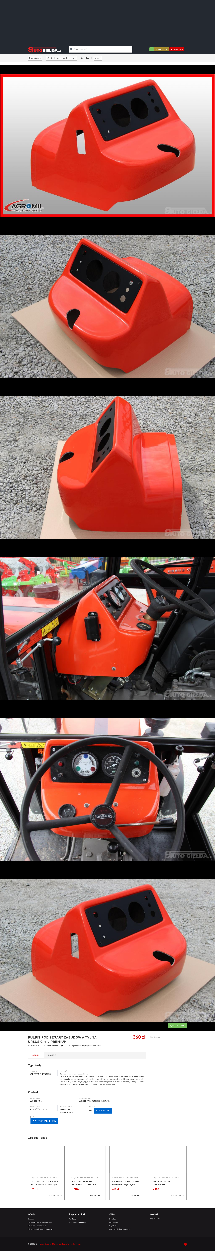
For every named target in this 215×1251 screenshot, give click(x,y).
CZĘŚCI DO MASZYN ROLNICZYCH (44, 1178)
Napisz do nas (155, 1218)
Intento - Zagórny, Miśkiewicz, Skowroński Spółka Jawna (60, 1244)
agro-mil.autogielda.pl (94, 1101)
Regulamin (113, 1226)
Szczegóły (56, 1196)
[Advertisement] (107, 21)
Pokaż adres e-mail (44, 1121)
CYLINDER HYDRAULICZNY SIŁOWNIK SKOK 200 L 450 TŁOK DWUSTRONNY (44, 1185)
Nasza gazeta (114, 1222)
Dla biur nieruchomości (37, 1226)
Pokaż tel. (103, 1111)
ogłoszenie (177, 49)
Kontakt (52, 1055)
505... (100, 1111)
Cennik (30, 1219)
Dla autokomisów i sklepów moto (40, 1222)
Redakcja (112, 1219)
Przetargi (72, 1219)
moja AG (161, 49)
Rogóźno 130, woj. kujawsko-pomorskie (84, 1046)
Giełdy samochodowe (77, 1222)
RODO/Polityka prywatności (119, 1229)
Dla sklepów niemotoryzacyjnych (40, 1229)
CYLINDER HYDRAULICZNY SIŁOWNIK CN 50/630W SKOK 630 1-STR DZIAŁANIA (125, 1185)
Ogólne (35, 1055)
